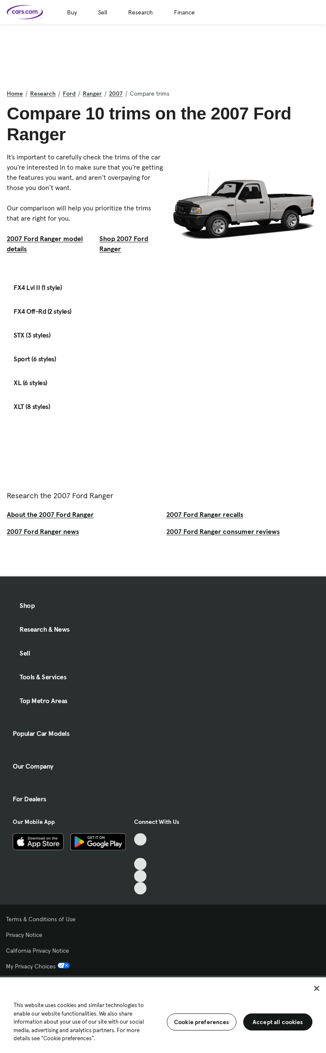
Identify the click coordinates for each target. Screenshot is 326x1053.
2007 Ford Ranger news (43, 531)
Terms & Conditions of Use (41, 919)
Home (15, 93)
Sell (102, 12)
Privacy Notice (24, 935)
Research (140, 12)
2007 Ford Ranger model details (45, 243)
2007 (116, 93)
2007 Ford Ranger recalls (204, 514)
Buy (72, 12)
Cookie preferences (201, 1022)
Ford (69, 93)
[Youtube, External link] (140, 864)
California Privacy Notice (37, 950)
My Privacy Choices (38, 966)
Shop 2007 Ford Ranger (123, 243)
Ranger (92, 93)
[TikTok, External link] (140, 839)
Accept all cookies (278, 1022)
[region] (163, 1014)
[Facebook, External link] (140, 852)
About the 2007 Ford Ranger (50, 514)
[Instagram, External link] (140, 876)
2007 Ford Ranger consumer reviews (223, 531)
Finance (184, 12)
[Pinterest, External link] (140, 888)
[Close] (316, 988)
